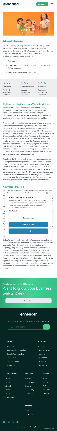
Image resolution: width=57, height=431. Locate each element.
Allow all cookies (28, 225)
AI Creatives (11, 365)
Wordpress (42, 365)
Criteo (7, 393)
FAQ (44, 386)
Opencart (42, 361)
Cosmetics (29, 393)
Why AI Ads (11, 346)
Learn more (13, 211)
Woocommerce (44, 350)
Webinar (46, 390)
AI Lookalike (11, 358)
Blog (45, 378)
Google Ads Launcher (15, 354)
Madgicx (8, 382)
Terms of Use (22, 427)
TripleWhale (9, 397)
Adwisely (8, 386)
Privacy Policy (35, 427)
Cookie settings (28, 219)
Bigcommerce (44, 358)
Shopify (41, 346)
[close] (47, 194)
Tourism (28, 386)
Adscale (8, 378)
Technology (29, 390)
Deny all (28, 232)
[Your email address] (25, 326)
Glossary (46, 393)
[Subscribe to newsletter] (46, 326)
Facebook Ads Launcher (16, 350)
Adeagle (8, 390)
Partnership (47, 382)
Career (26, 410)
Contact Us (28, 414)
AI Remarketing (13, 361)
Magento (41, 354)
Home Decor (30, 382)
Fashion (28, 378)
